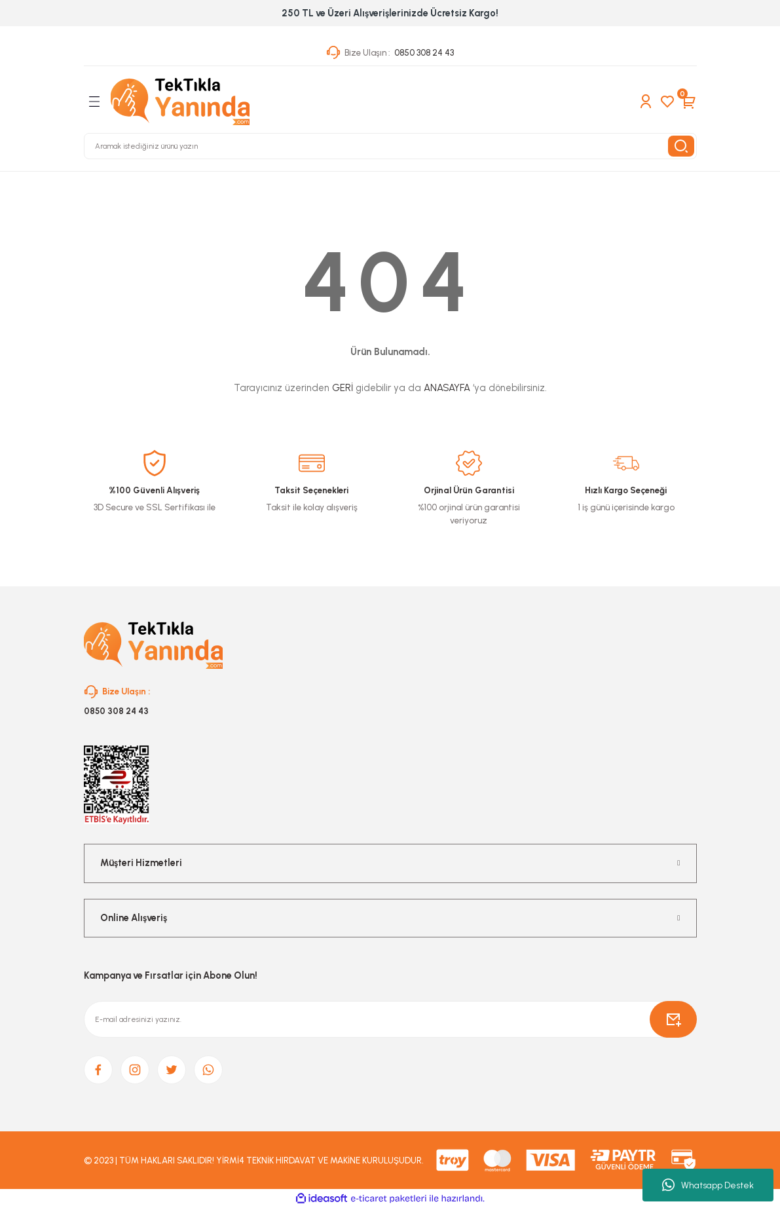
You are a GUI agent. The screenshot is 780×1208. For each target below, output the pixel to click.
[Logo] (180, 101)
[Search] (390, 146)
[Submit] (673, 1019)
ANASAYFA (447, 388)
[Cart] (689, 101)
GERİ (342, 388)
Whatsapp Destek (708, 1185)
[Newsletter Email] (390, 1019)
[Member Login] (646, 101)
